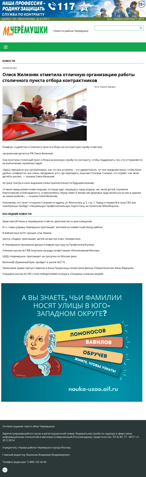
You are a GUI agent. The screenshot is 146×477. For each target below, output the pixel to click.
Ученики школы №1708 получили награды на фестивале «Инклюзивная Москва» (51, 250)
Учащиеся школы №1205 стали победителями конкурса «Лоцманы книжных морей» (53, 274)
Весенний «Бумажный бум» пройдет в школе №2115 (33, 262)
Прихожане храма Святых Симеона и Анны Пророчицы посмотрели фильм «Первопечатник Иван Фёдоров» (68, 268)
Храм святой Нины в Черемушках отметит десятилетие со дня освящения (47, 221)
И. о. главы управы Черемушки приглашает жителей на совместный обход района (52, 227)
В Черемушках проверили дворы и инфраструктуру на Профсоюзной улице (48, 244)
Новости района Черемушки (70, 31)
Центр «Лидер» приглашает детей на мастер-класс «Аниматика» (41, 238)
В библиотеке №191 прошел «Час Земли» (27, 233)
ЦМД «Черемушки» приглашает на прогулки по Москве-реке (39, 256)
